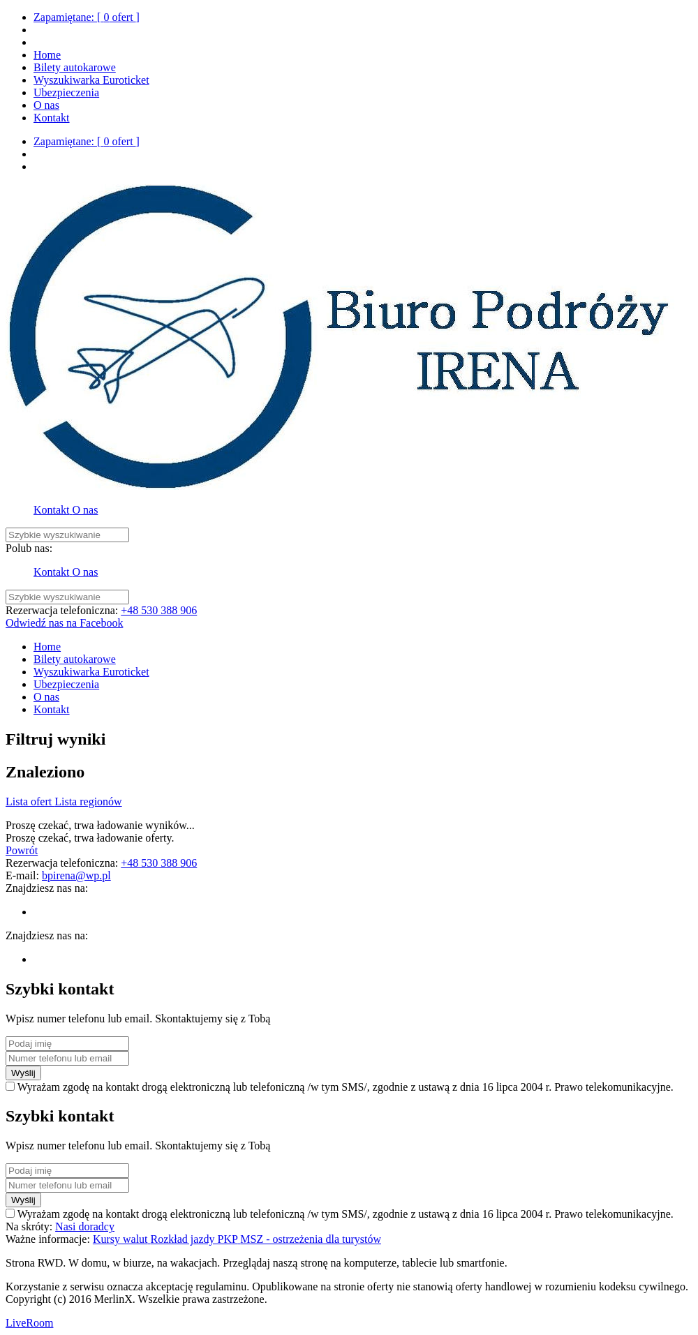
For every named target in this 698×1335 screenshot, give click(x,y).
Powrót (22, 850)
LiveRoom (29, 1323)
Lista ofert (30, 801)
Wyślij (23, 1073)
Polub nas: (29, 548)
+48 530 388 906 (159, 610)
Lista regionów (87, 801)
